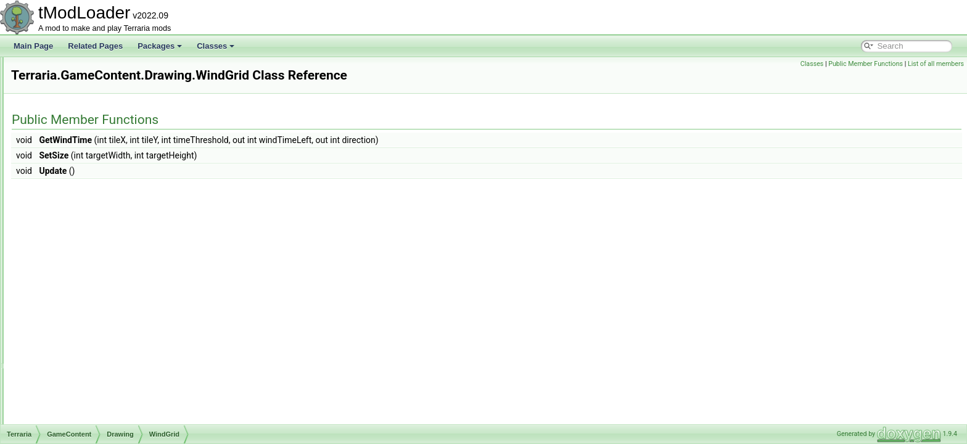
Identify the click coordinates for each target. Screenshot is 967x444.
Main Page (33, 46)
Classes (215, 46)
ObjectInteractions (90, 382)
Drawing (74, 179)
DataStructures (75, 70)
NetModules (80, 368)
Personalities (81, 396)
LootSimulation (84, 341)
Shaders (74, 423)
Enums (62, 84)
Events (71, 273)
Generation (78, 287)
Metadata (75, 355)
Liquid (70, 328)
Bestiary (73, 138)
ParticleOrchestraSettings (112, 192)
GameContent (74, 97)
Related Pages (95, 46)
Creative (74, 165)
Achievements (83, 111)
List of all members (936, 64)
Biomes (72, 151)
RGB (68, 409)
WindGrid (85, 246)
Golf (67, 301)
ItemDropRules (85, 314)
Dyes (68, 260)
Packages (160, 46)
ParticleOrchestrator (103, 206)
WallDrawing (91, 233)
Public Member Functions (865, 64)
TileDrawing (89, 219)
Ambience (76, 124)
